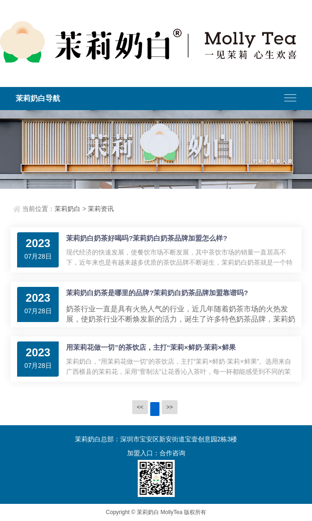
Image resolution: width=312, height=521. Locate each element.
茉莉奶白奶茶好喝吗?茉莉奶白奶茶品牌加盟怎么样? (146, 238)
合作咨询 (172, 453)
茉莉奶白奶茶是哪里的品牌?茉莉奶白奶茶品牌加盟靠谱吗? (157, 293)
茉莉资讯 (101, 208)
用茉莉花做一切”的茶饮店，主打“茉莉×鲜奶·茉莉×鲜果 (151, 347)
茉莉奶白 (67, 208)
